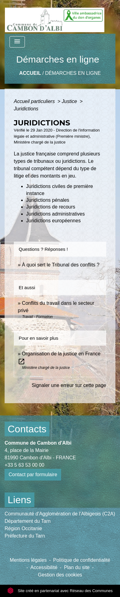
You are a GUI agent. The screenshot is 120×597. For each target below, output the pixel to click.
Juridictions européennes (53, 220)
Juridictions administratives (55, 213)
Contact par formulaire (33, 474)
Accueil (30, 73)
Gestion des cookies (60, 574)
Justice (70, 101)
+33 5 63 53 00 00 (24, 465)
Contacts (27, 428)
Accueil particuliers (35, 101)
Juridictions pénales (47, 200)
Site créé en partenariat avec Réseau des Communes (60, 590)
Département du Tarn (28, 521)
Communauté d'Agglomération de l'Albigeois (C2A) (60, 513)
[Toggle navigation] (17, 42)
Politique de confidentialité (81, 560)
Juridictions (26, 108)
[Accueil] (54, 17)
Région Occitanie (23, 528)
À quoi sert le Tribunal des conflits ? (60, 264)
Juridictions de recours (50, 206)
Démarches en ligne (73, 73)
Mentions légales (28, 560)
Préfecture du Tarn (25, 535)
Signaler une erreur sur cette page (69, 385)
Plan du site (77, 567)
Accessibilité (43, 567)
